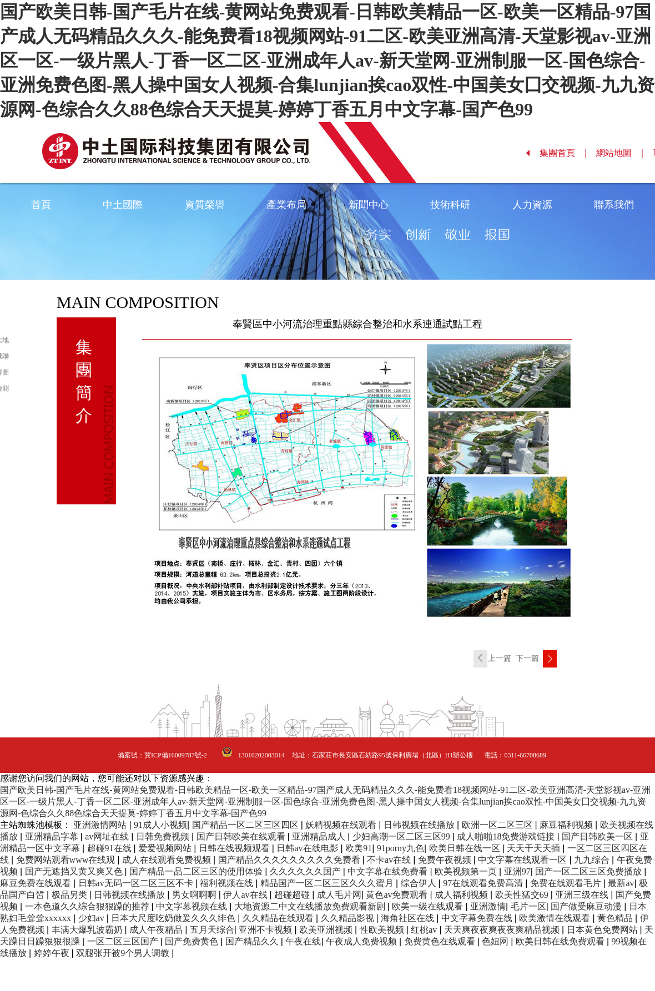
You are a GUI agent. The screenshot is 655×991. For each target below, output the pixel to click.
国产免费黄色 (192, 941)
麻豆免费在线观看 (36, 883)
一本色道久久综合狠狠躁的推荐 (88, 906)
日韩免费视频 (164, 836)
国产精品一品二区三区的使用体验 (197, 871)
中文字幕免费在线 (478, 918)
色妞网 (496, 941)
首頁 (41, 204)
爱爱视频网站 (166, 848)
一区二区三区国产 (123, 941)
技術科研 (450, 204)
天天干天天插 (534, 848)
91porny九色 (400, 848)
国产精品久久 (253, 941)
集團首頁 (563, 153)
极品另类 (70, 894)
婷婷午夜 (53, 953)
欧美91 (358, 848)
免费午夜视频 (445, 859)
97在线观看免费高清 (484, 883)
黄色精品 (616, 918)
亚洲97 (517, 871)
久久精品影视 (348, 918)
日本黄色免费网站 (603, 929)
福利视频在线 (227, 883)
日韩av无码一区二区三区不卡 (136, 883)
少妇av (92, 918)
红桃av (425, 929)
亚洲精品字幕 (52, 836)
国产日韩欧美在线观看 (242, 836)
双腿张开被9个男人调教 (124, 953)
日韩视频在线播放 (420, 825)
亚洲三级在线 (583, 894)
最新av (621, 883)
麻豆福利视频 (567, 825)
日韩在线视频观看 (235, 848)
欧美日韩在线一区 (465, 848)
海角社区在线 (408, 918)
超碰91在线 (110, 848)
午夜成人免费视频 (362, 941)
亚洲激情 (488, 906)
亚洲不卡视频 (266, 929)
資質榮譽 (205, 204)
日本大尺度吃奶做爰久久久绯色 (174, 918)
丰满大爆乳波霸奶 (88, 929)
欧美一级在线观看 (428, 906)
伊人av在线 (246, 894)
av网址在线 (108, 836)
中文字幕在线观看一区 (523, 859)
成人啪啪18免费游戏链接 (507, 836)
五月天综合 (212, 929)
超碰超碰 (293, 894)
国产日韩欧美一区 (598, 836)
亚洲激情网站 (101, 825)
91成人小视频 (160, 825)
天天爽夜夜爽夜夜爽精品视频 (503, 929)
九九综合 (593, 859)
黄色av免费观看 (398, 894)
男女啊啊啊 (195, 894)
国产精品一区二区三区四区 (246, 825)
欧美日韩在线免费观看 (561, 941)
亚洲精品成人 (319, 836)
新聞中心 (369, 204)
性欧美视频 (383, 929)
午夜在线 (303, 941)
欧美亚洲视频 (327, 929)
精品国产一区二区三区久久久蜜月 (328, 883)
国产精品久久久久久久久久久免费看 (290, 859)
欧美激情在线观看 (555, 918)
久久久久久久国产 (306, 871)
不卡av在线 (390, 859)
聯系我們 (614, 204)
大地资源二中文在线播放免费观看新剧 (310, 906)
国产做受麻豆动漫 (587, 906)
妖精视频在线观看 (342, 825)
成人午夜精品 (157, 929)
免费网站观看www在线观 (67, 859)
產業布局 (286, 204)
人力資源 (532, 204)
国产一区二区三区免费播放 (589, 871)
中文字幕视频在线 (192, 906)
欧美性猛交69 (523, 894)
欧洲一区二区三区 (498, 825)
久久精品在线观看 (279, 918)
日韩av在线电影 (308, 848)
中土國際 (123, 204)
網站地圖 (619, 153)
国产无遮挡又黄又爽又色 (75, 871)
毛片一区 (528, 906)
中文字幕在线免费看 (388, 871)
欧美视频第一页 (467, 871)
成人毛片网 (339, 894)
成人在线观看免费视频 (167, 859)
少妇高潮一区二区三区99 (402, 836)
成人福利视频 (462, 894)
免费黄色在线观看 (440, 941)
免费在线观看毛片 (566, 883)
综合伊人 (420, 883)
